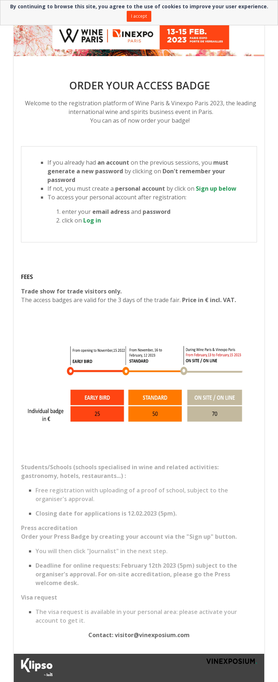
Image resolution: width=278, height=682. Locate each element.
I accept (139, 16)
